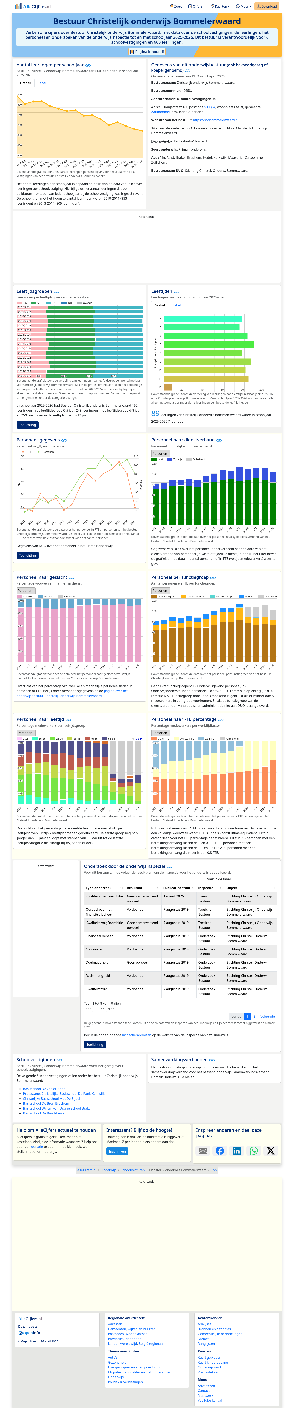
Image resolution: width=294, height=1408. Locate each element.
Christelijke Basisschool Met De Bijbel (51, 1098)
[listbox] (161, 453)
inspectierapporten (136, 1035)
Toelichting (27, 425)
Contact (204, 1390)
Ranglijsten (206, 1343)
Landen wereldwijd (122, 1343)
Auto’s (112, 1357)
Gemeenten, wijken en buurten (132, 1329)
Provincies (116, 1338)
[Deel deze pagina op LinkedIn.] (236, 1151)
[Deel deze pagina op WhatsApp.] (253, 1151)
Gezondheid (117, 1362)
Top (214, 1170)
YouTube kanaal (210, 1400)
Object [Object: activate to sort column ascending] (231, 888)
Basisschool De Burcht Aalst (44, 1113)
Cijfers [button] (195, 6)
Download (267, 6)
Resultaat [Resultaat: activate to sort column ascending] (134, 888)
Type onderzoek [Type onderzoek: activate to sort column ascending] (98, 888)
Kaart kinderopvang (213, 1362)
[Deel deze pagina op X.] (270, 1151)
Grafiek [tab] (25, 83)
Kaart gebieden (209, 1357)
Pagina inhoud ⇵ (147, 51)
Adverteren (206, 1386)
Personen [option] (160, 453)
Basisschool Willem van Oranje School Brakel (57, 1108)
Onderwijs (116, 1377)
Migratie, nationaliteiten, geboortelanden (139, 1372)
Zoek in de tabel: (241, 879)
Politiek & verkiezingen (125, 1382)
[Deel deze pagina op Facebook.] (219, 1151)
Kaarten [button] (219, 6)
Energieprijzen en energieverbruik (134, 1367)
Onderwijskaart (209, 1367)
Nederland (133, 1338)
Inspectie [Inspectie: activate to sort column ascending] (205, 888)
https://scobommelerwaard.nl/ (216, 120)
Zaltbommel (160, 112)
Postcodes (116, 1334)
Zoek (176, 6)
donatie (37, 1146)
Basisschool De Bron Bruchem (46, 1103)
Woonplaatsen (136, 1334)
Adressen (115, 1324)
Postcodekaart (209, 1372)
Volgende (267, 1016)
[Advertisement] (147, 250)
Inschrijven (117, 1151)
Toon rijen (99, 1009)
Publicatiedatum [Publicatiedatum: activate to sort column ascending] (176, 888)
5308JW (209, 107)
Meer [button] (242, 6)
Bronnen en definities (214, 1329)
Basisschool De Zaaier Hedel (44, 1089)
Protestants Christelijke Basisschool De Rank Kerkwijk (64, 1093)
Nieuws (203, 1338)
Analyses (204, 1324)
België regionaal (151, 1343)
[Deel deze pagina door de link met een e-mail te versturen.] (202, 1151)
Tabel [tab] (42, 83)
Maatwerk (205, 1395)
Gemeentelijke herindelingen (220, 1334)
